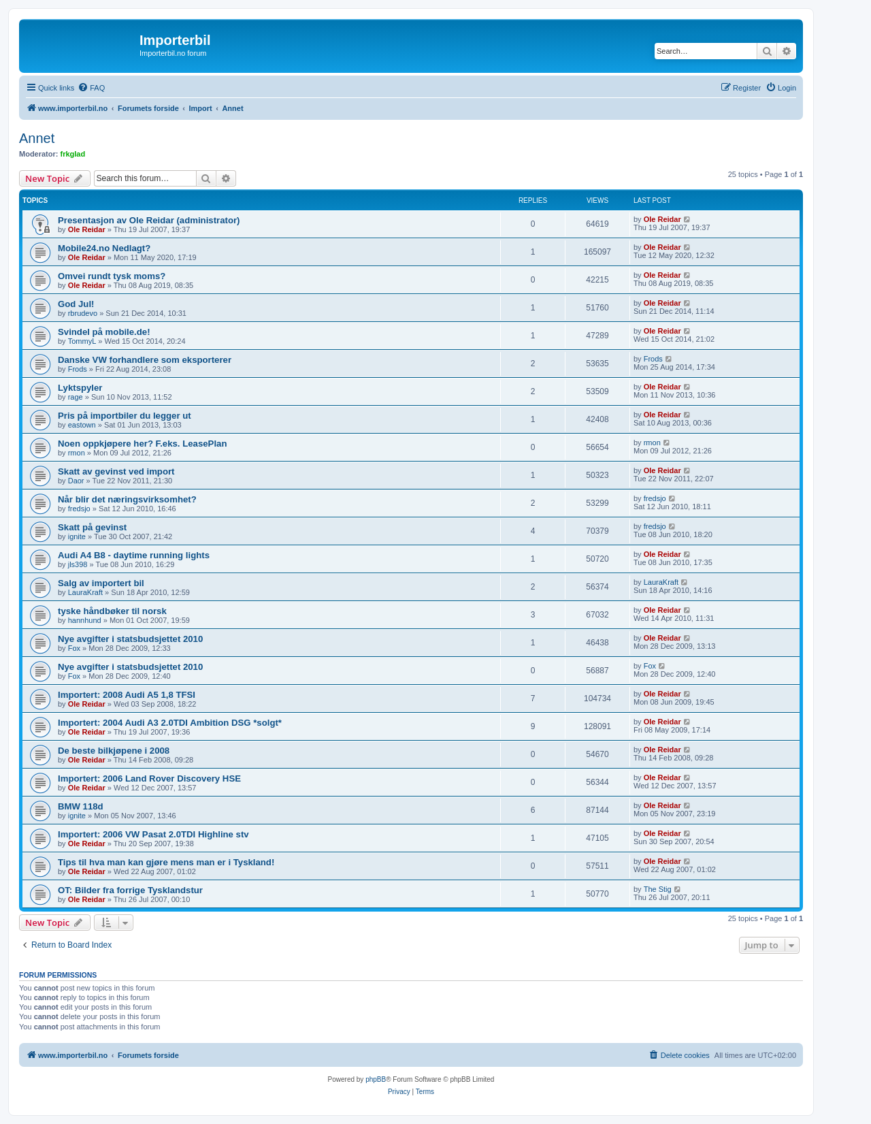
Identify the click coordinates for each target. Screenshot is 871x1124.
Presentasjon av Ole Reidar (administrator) (149, 220)
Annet (36, 138)
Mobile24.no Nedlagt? (104, 248)
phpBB (375, 1079)
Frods (77, 369)
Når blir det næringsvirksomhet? (127, 499)
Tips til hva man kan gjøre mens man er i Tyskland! (166, 862)
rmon (76, 453)
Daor (76, 481)
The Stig (658, 889)
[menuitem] (91, 88)
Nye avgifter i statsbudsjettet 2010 (130, 639)
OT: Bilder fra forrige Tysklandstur (130, 890)
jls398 (78, 564)
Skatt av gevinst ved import (116, 471)
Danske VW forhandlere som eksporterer (144, 360)
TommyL (82, 341)
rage (75, 397)
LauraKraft (85, 592)
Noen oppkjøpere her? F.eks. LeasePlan (142, 443)
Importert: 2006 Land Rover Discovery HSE (149, 778)
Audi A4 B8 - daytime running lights (134, 555)
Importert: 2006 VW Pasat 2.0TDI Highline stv (153, 834)
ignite (77, 536)
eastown (82, 425)
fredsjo (79, 508)
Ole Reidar (86, 229)
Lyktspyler (80, 388)
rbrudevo (82, 313)
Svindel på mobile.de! (104, 332)
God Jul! (76, 304)
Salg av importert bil (101, 583)
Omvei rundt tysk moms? (111, 276)
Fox (74, 648)
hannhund (84, 620)
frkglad (73, 154)
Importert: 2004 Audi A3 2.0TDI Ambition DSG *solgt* (170, 723)
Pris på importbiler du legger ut (124, 416)
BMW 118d (80, 806)
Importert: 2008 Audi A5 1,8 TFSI (126, 695)
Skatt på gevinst (92, 527)
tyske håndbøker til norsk (112, 611)
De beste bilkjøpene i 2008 (113, 750)
